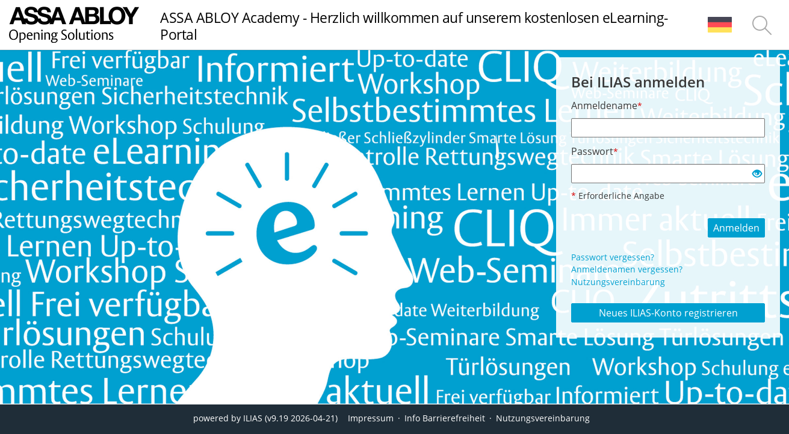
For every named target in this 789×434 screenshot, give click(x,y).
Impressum (371, 418)
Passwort (594, 151)
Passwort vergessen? (612, 257)
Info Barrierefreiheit (444, 418)
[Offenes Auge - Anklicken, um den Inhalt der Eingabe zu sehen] (757, 174)
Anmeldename (606, 105)
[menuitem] (720, 25)
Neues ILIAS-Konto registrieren (668, 312)
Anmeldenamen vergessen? (626, 269)
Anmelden (736, 227)
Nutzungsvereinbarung (618, 282)
